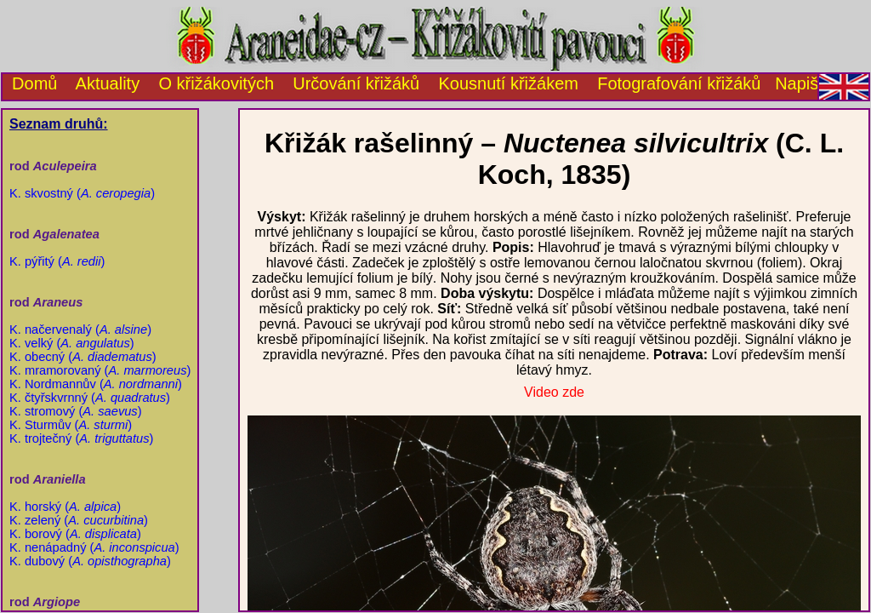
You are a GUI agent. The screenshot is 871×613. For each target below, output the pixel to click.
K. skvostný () (82, 193)
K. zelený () (78, 520)
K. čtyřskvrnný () (89, 397)
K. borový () (75, 534)
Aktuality (108, 83)
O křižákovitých (216, 83)
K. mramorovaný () (100, 370)
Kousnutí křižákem (508, 83)
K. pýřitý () (57, 261)
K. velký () (71, 343)
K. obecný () (83, 357)
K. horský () (65, 506)
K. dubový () (90, 561)
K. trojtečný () (81, 438)
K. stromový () (75, 411)
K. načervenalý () (80, 329)
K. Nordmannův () (95, 384)
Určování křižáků (356, 83)
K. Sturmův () (70, 425)
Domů (30, 83)
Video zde (554, 392)
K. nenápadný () (94, 547)
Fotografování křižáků (678, 83)
